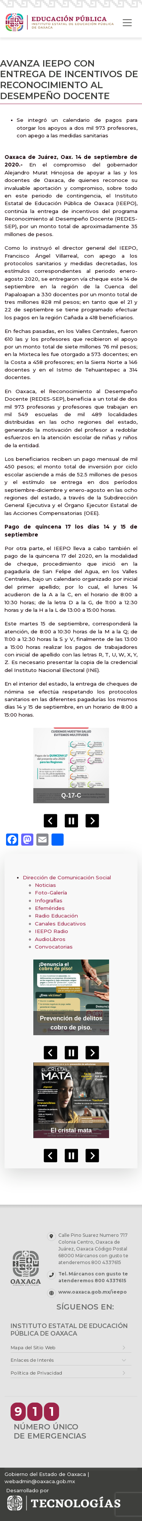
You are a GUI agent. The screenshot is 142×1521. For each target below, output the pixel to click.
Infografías (48, 900)
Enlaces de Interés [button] (32, 1360)
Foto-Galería (51, 893)
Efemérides (50, 908)
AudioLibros (50, 939)
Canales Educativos (60, 924)
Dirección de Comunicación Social (67, 877)
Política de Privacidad (36, 1373)
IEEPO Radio (51, 931)
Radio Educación (56, 916)
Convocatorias (54, 947)
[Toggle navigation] (127, 23)
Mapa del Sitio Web (33, 1347)
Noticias (45, 885)
